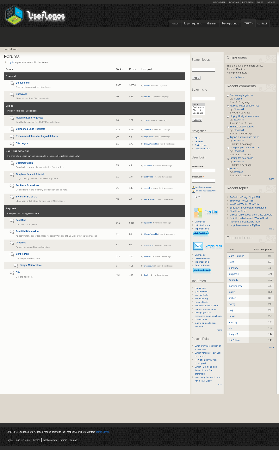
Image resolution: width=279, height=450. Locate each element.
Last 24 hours (237, 77)
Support (11, 208)
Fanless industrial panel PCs (244, 105)
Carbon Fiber (201, 319)
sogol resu (148, 137)
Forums (248, 23)
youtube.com (201, 291)
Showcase (21, 94)
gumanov (233, 268)
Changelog (200, 222)
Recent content (202, 148)
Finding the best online (241, 158)
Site (18, 272)
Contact (262, 23)
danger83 (234, 334)
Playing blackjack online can (244, 116)
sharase (237, 98)
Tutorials (234, 2)
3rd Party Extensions (27, 185)
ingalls (232, 292)
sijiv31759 (148, 223)
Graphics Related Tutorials (30, 174)
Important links (202, 229)
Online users (201, 145)
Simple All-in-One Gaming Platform (248, 207)
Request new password (205, 191)
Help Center (219, 2)
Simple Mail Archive (31, 265)
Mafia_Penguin (236, 256)
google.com (200, 288)
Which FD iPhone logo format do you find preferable (206, 370)
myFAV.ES (270, 2)
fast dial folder (202, 295)
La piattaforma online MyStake (245, 225)
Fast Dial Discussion (27, 231)
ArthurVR (148, 129)
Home (6, 49)
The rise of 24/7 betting (242, 126)
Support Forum (202, 265)
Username (198, 166)
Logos (175, 23)
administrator (102, 432)
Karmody (233, 280)
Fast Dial (21, 220)
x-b (230, 328)
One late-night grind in (241, 95)
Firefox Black (201, 302)
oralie (146, 120)
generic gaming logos (205, 309)
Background (198, 107)
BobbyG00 (148, 177)
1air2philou (234, 340)
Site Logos (22, 143)
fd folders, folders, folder (207, 305)
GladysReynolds (151, 144)
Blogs (260, 2)
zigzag (232, 304)
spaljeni (233, 298)
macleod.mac (235, 286)
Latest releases (202, 225)
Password (198, 177)
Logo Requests (193, 23)
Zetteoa (147, 85)
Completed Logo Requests (30, 129)
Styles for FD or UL (26, 196)
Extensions (247, 2)
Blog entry (198, 110)
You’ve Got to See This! (242, 200)
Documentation (24, 163)
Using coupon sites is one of (244, 147)
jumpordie (234, 274)
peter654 (147, 97)
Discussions (23, 82)
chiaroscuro (149, 266)
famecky (233, 322)
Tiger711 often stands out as (244, 137)
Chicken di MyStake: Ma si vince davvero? (251, 214)
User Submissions (18, 151)
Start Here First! (238, 211)
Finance (234, 168)
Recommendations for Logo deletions (37, 136)
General (11, 76)
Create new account (204, 187)
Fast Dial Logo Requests (29, 117)
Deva (231, 262)
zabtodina (148, 188)
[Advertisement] (139, 36)
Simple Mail (22, 254)
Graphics (21, 242)
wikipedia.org (201, 298)
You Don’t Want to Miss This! (244, 204)
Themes (212, 23)
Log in (11, 62)
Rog (231, 310)
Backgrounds (230, 23)
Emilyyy (147, 275)
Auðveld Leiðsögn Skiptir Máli (245, 197)
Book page (198, 113)
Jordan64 (148, 165)
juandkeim (148, 245)
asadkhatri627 (150, 199)
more (219, 330)
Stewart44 (148, 256)
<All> (198, 104)
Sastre (232, 316)
